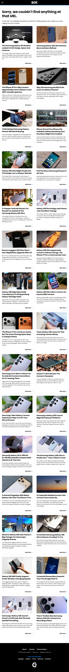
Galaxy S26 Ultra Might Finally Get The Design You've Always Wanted (17, 172)
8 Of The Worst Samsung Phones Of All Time (51, 172)
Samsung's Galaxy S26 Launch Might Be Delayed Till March (50, 416)
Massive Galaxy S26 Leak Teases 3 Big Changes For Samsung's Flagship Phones (16, 537)
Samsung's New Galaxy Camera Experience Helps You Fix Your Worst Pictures (16, 417)
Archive (32, 649)
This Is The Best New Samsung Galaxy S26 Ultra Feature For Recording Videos (49, 618)
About (24, 649)
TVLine (34, 659)
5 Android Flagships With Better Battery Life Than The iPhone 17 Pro (16, 496)
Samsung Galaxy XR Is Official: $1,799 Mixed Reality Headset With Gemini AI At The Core (16, 457)
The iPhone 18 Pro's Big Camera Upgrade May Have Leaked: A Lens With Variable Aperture (17, 89)
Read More (28, 63)
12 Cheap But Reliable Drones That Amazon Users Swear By (51, 496)
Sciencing (40, 659)
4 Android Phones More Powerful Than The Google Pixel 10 (50, 577)
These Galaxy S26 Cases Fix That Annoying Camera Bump (50, 333)
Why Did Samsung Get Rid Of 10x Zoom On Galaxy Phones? (50, 88)
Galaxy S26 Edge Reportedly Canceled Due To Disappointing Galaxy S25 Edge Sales (15, 294)
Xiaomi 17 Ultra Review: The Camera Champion (48, 375)
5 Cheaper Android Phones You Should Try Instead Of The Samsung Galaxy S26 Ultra (15, 210)
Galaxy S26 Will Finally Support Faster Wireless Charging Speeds (16, 577)
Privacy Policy (42, 649)
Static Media (26, 652)
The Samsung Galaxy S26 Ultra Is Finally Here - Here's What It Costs (51, 456)
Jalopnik (27, 659)
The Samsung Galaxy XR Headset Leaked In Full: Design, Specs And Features (16, 48)
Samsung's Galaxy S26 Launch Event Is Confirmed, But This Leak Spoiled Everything (16, 618)
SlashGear (48, 659)
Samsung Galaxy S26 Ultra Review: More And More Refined (51, 47)
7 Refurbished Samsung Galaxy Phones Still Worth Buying (15, 130)
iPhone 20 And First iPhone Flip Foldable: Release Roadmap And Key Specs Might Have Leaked (51, 131)
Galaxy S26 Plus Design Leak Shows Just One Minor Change (52, 209)
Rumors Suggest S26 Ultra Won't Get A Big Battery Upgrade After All (17, 251)
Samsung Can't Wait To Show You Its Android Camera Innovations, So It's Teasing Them (16, 376)
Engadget (21, 659)
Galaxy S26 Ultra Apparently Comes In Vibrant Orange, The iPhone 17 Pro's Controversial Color (51, 252)
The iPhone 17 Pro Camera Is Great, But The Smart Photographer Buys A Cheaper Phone (16, 334)
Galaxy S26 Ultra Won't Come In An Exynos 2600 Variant (51, 293)
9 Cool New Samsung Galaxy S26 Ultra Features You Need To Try (50, 536)
